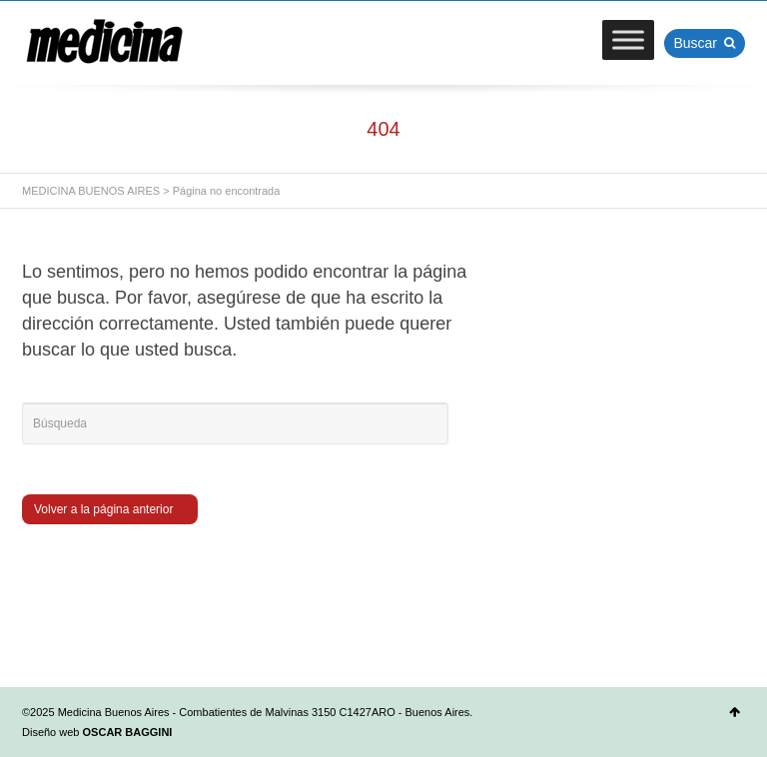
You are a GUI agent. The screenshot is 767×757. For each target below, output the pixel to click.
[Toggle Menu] (628, 39)
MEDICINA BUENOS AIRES (91, 191)
